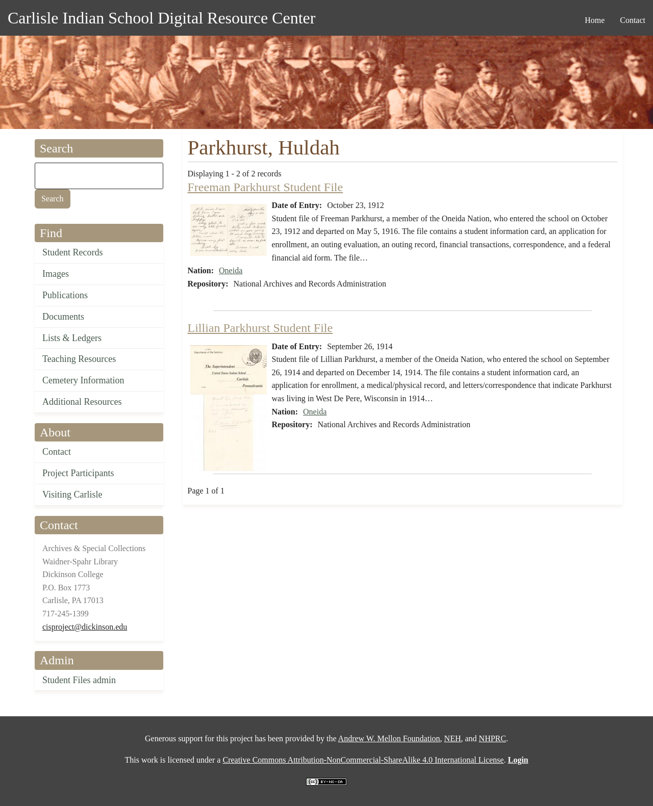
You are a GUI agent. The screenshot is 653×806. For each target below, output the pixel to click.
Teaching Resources (79, 359)
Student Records (72, 252)
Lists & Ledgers (72, 338)
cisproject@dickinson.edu (84, 626)
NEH (452, 738)
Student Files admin (79, 680)
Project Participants (78, 473)
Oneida (230, 270)
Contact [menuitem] (632, 20)
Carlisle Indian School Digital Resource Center (161, 18)
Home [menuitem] (595, 20)
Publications (65, 295)
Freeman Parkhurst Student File (265, 187)
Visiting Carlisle (72, 494)
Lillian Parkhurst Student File (260, 327)
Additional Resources (81, 402)
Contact (56, 452)
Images (55, 274)
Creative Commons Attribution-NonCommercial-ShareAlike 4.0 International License (363, 760)
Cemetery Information (83, 380)
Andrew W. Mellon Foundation (389, 738)
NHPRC (492, 738)
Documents (63, 316)
